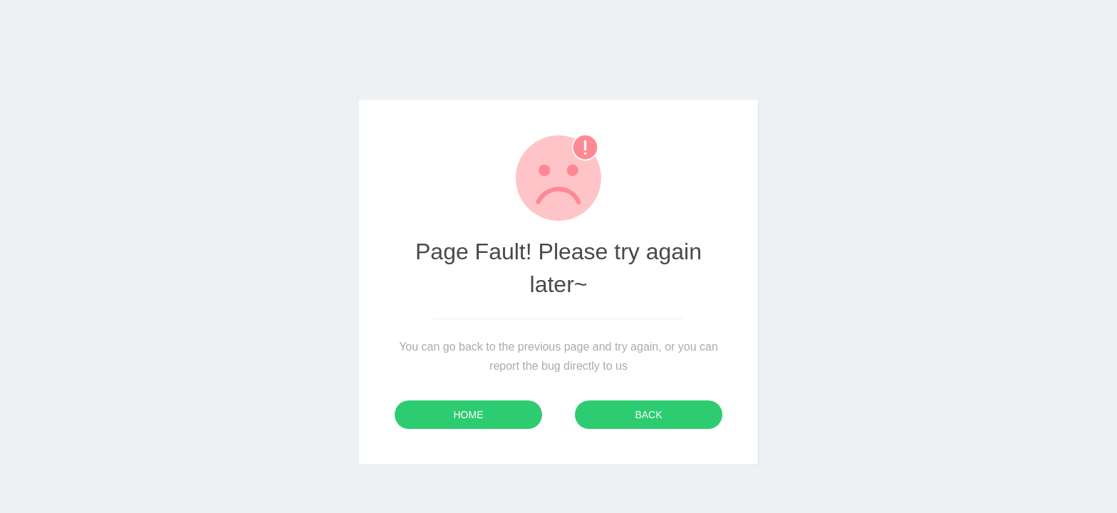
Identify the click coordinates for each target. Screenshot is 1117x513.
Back (648, 414)
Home (469, 414)
